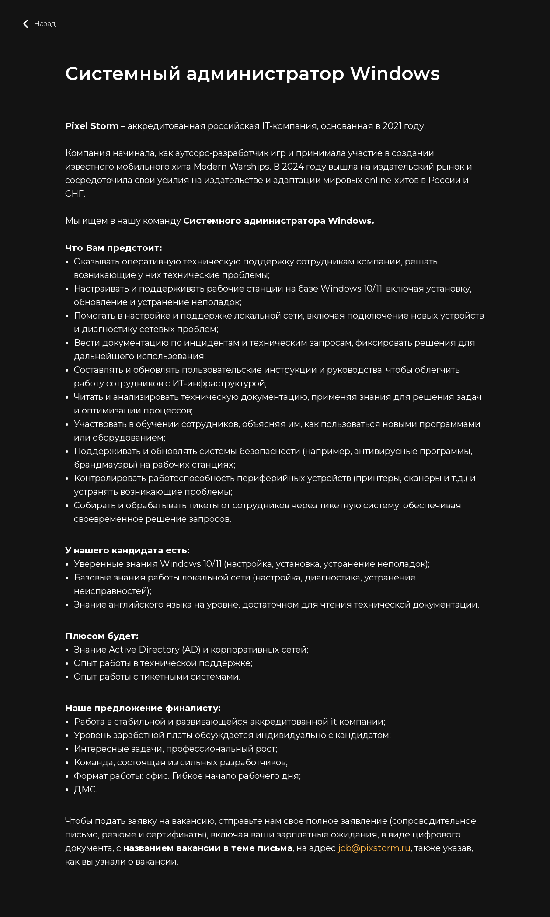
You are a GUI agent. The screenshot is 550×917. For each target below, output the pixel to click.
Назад (38, 24)
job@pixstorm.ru (374, 848)
